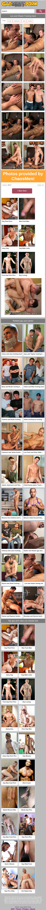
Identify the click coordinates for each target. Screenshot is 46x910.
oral (24, 21)
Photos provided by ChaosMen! (23, 176)
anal (9, 21)
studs (30, 21)
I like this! (22, 191)
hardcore (17, 21)
